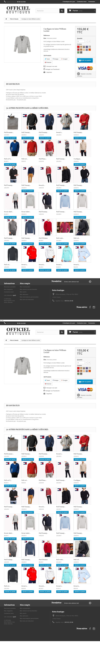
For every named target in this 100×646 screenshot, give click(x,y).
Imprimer (49, 72)
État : (45, 38)
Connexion (91, 1)
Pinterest (48, 62)
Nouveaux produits (10, 289)
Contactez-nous (82, 1)
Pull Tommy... (26, 135)
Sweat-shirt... (8, 214)
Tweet (47, 59)
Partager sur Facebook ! (52, 69)
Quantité (79, 38)
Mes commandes (25, 289)
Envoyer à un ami (51, 66)
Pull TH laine (43, 241)
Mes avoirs (23, 294)
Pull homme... (9, 135)
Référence (47, 35)
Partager (55, 59)
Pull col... (24, 161)
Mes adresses (24, 297)
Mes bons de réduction (27, 302)
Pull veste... (60, 241)
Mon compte (25, 286)
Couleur (79, 44)
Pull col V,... (8, 161)
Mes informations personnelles (29, 299)
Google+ (64, 59)
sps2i (14, 298)
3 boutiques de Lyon (69, 1)
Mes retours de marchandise (28, 292)
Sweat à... (59, 135)
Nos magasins (8, 292)
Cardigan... (77, 161)
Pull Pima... (42, 161)
